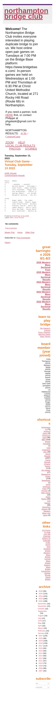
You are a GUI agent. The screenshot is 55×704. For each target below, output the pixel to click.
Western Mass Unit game (46, 519)
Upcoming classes (45, 513)
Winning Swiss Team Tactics (44, 341)
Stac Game (45, 498)
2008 (41, 674)
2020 (41, 644)
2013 (41, 661)
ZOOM (9, 142)
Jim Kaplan (45, 476)
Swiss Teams (45, 503)
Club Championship (46, 455)
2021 (41, 641)
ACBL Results (11, 173)
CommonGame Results (15, 175)
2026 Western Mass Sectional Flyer (43, 271)
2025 (41, 599)
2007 (41, 676)
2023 (41, 604)
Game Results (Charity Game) (47, 468)
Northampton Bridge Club (26, 13)
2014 (41, 659)
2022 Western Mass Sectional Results (43, 311)
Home (19, 238)
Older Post (29, 238)
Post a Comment (11, 233)
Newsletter (46, 486)
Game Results (19, 223)
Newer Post (10, 238)
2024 (41, 602)
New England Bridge (47, 554)
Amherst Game (46, 438)
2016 (41, 654)
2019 (41, 646)
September (42, 617)
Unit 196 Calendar (46, 541)
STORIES (31, 148)
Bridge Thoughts (46, 448)
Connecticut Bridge (45, 578)
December (42, 609)
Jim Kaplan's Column (45, 335)
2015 (41, 656)
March (40, 634)
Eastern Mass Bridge (47, 573)
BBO (11, 223)
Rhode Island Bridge (47, 583)
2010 (41, 669)
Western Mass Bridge (47, 560)
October (41, 614)
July (40, 624)
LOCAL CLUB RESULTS (20, 145)
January (41, 639)
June (40, 626)
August (41, 621)
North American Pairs (46, 492)
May (40, 629)
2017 (41, 651)
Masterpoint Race (45, 481)
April (40, 631)
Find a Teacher (44, 338)
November (42, 612)
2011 (41, 666)
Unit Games (47, 507)
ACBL (23, 133)
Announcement (46, 442)
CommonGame (12, 136)
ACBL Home (48, 549)
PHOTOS (15, 148)
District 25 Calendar (46, 545)
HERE (9, 114)
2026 (41, 597)
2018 (41, 649)
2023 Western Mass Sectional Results (43, 301)
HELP (21, 142)
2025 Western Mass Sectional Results (43, 281)
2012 (41, 664)
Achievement (45, 434)
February (42, 636)
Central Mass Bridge (47, 566)
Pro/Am (44, 496)
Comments (36, 693)
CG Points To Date (46, 537)
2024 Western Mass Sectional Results (43, 291)
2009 (41, 671)
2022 (41, 606)
